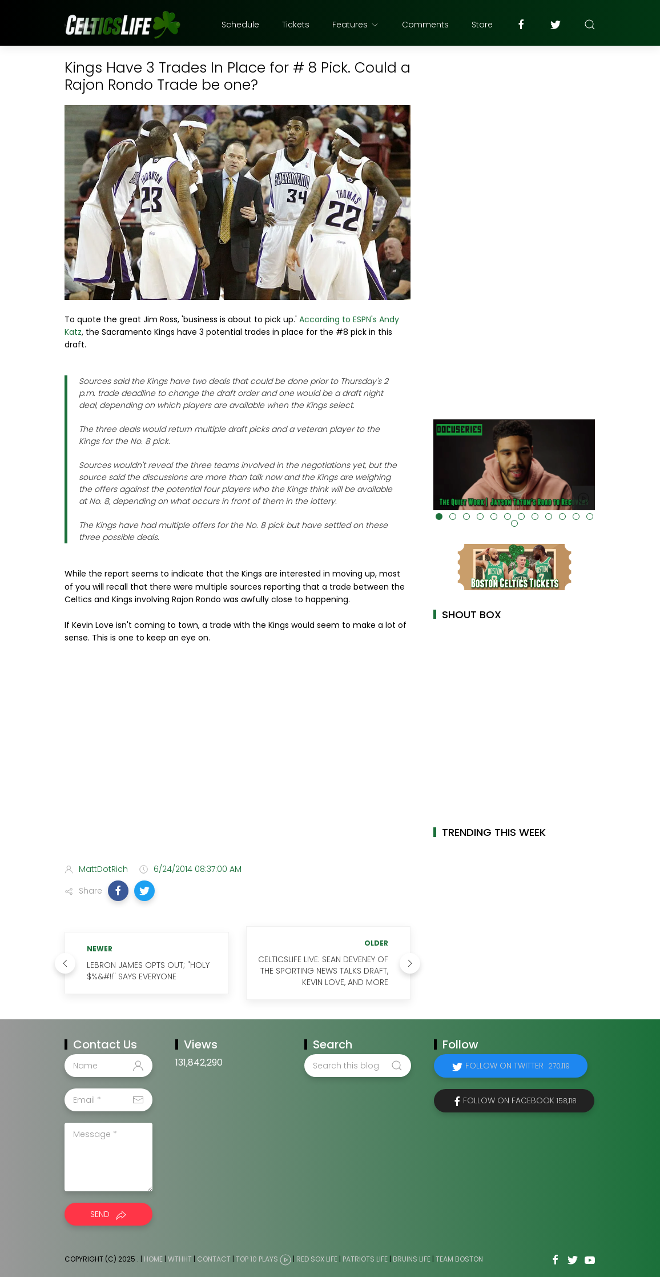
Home (153, 1259)
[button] (118, 890)
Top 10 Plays (257, 1259)
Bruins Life (411, 1259)
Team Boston (459, 1259)
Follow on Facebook (520, 1100)
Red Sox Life (316, 1259)
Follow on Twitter (517, 1065)
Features (355, 24)
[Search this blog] (357, 1065)
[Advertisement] (238, 764)
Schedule (240, 24)
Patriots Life (365, 1259)
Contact (214, 1259)
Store (482, 24)
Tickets (295, 24)
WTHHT (180, 1259)
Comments (425, 24)
